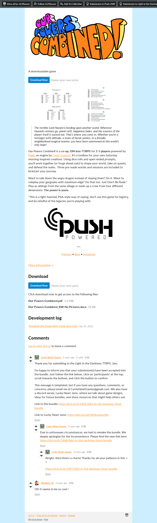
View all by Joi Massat (47, 515)
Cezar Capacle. (62, 155)
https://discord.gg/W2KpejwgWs (88, 414)
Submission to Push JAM (100, 3)
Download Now (39, 79)
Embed (71, 515)
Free (46, 519)
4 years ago (61, 483)
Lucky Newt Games (51, 357)
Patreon (66, 254)
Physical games (35, 519)
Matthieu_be (47, 483)
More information (41, 265)
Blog (77, 254)
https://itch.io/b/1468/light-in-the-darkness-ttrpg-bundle (76, 440)
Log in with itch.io (39, 346)
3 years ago (68, 357)
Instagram (89, 254)
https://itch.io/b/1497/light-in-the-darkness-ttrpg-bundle (81, 468)
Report (63, 515)
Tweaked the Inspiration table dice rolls (52, 326)
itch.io (31, 515)
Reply (37, 420)
